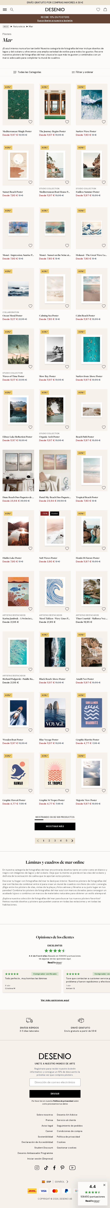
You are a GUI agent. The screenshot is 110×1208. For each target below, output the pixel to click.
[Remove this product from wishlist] (30, 121)
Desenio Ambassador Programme (35, 1153)
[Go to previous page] (38, 841)
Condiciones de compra (69, 1131)
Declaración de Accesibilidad (37, 1142)
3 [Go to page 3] (55, 840)
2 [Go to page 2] (49, 840)
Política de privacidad (63, 1101)
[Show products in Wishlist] (98, 9)
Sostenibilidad (45, 1136)
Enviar (55, 1093)
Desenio (64, 1198)
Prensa (49, 1120)
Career (49, 1131)
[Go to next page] (72, 841)
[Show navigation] (4, 9)
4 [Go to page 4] (61, 840)
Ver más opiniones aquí (55, 1000)
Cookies (61, 1142)
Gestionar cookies (67, 1147)
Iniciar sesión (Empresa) (40, 1158)
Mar (31, 26)
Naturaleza (19, 26)
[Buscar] (11, 9)
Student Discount (43, 1147)
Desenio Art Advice (67, 1114)
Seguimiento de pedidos (70, 1125)
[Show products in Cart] (105, 9)
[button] (92, 1193)
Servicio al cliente (66, 1120)
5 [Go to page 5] (66, 840)
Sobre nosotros (45, 1114)
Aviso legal (47, 1125)
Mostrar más (55, 826)
